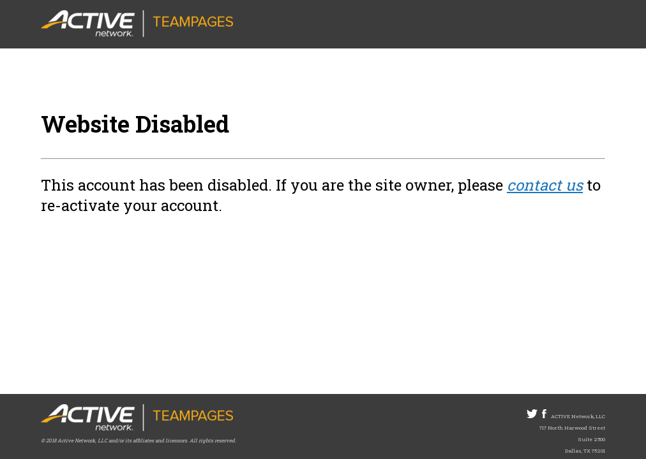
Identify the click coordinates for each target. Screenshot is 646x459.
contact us (545, 185)
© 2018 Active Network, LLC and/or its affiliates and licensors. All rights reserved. (138, 440)
